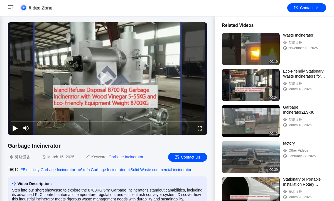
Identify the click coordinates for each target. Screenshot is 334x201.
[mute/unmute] (26, 128)
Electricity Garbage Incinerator (49, 170)
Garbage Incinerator (126, 157)
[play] (107, 78)
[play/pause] (15, 128)
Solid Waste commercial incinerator (161, 170)
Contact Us (306, 8)
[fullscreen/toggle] (199, 128)
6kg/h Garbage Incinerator (103, 170)
